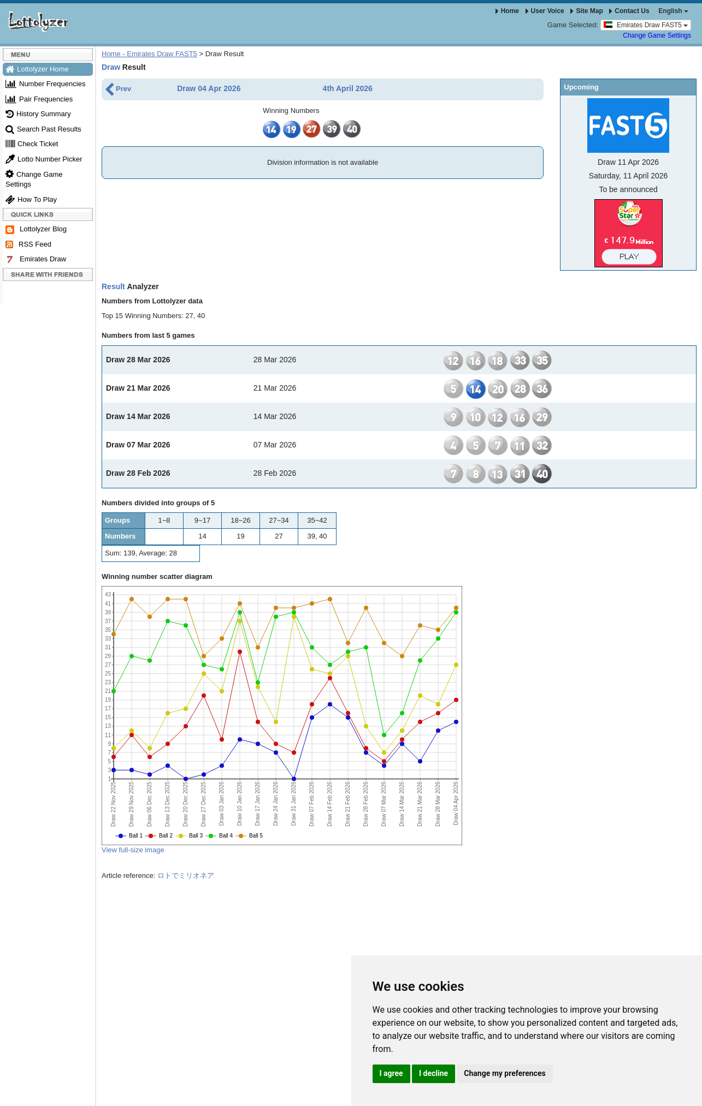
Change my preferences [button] (504, 1073)
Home (507, 11)
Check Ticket (31, 144)
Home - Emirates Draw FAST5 (149, 54)
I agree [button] (391, 1073)
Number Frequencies (45, 84)
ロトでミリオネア (185, 875)
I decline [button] (433, 1073)
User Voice (545, 11)
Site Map (586, 11)
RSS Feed (28, 244)
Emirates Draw (35, 259)
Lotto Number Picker (43, 159)
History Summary (38, 114)
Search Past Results (43, 129)
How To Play (31, 199)
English (673, 11)
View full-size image (133, 850)
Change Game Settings (657, 35)
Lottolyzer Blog (36, 229)
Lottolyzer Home (37, 69)
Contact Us (629, 11)
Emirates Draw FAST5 (646, 24)
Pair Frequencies (39, 99)
